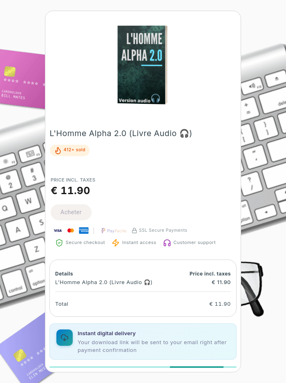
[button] (143, 65)
